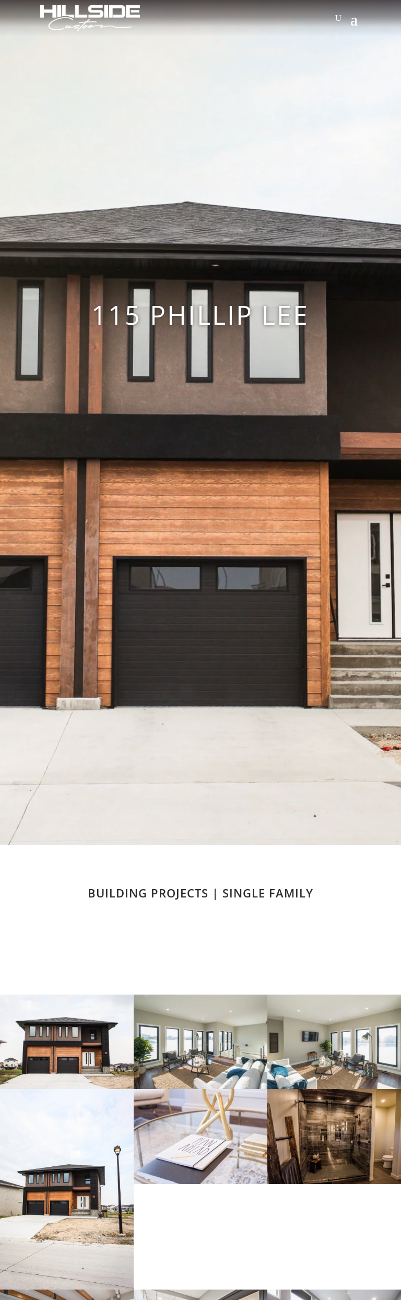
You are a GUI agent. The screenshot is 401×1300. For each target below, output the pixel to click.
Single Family (267, 893)
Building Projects (148, 893)
